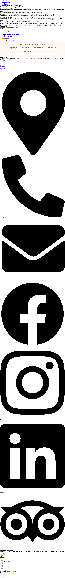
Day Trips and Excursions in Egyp (5, 62)
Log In (9, 572)
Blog (2, 2)
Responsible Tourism (3, 69)
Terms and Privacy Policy (12, 571)
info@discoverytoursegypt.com (6, 0)
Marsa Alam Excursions (7, 2)
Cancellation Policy (3, 67)
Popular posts (2, 32)
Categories (2, 37)
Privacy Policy (2, 67)
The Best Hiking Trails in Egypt (7, 36)
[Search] (8, 31)
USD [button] (2, 3)
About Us (1, 65)
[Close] (0, 552)
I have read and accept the (8, 571)
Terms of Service (2, 68)
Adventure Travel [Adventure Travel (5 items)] (4, 41)
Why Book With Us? (3, 66)
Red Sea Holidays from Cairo (4, 63)
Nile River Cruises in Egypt (4, 60)
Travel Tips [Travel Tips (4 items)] (21, 41)
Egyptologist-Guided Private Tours (5, 61)
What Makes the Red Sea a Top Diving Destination (10, 34)
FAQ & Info (3, 2)
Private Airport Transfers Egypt (4, 63)
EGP (4, 3)
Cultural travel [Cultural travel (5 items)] (13, 41)
